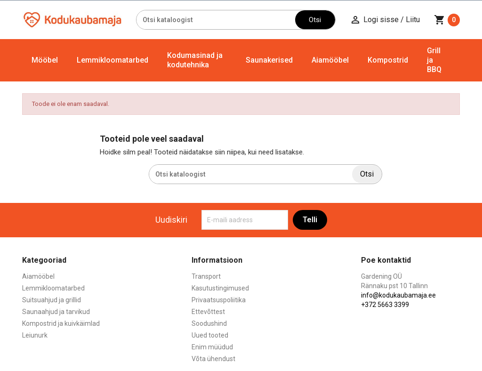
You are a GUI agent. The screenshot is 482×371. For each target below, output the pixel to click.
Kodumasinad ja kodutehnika (195, 60)
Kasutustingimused (220, 288)
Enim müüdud (212, 347)
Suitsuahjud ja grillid (51, 300)
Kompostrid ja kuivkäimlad (61, 323)
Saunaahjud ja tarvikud (56, 311)
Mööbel (45, 60)
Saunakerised (269, 60)
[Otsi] (216, 19)
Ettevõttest (208, 311)
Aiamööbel (330, 60)
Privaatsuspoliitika (219, 300)
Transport (206, 276)
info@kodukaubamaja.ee (398, 295)
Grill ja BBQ (434, 60)
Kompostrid (388, 60)
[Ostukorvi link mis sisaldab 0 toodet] (447, 19)
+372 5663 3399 (385, 304)
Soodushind (209, 323)
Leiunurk (35, 335)
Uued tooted (210, 335)
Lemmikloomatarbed (112, 60)
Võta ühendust (213, 359)
